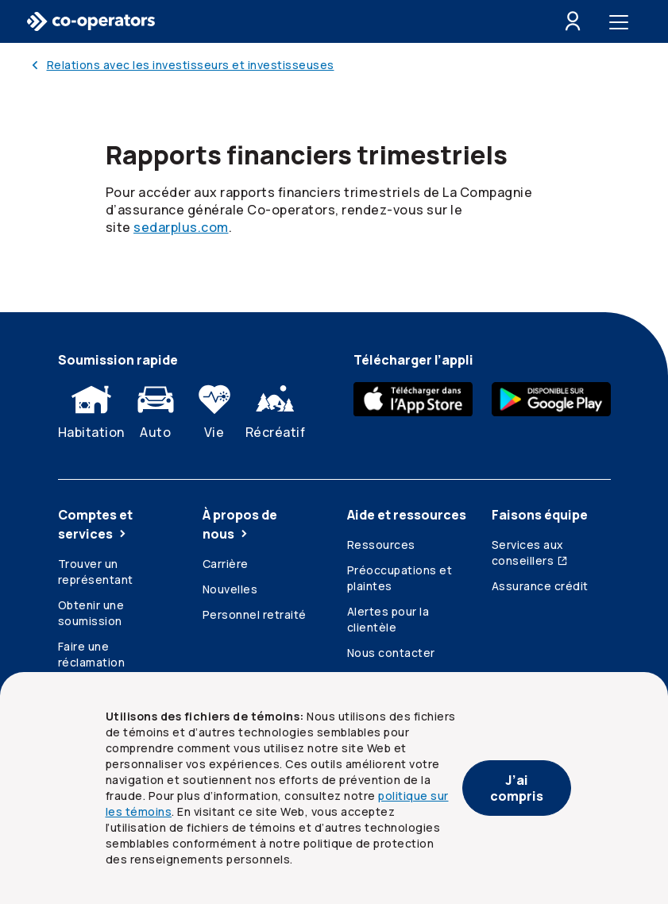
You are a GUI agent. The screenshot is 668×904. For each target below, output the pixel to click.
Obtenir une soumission (91, 612)
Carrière (226, 563)
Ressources (381, 544)
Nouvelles (230, 589)
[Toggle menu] (622, 21)
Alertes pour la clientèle (388, 619)
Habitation (91, 408)
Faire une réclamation (91, 654)
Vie (214, 408)
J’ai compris (516, 788)
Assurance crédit (540, 585)
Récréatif (275, 408)
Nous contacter (391, 652)
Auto (155, 408)
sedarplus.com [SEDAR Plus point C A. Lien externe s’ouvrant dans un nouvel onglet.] (181, 227)
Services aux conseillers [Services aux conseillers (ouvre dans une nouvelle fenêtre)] (530, 552)
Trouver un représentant (95, 571)
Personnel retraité (255, 614)
